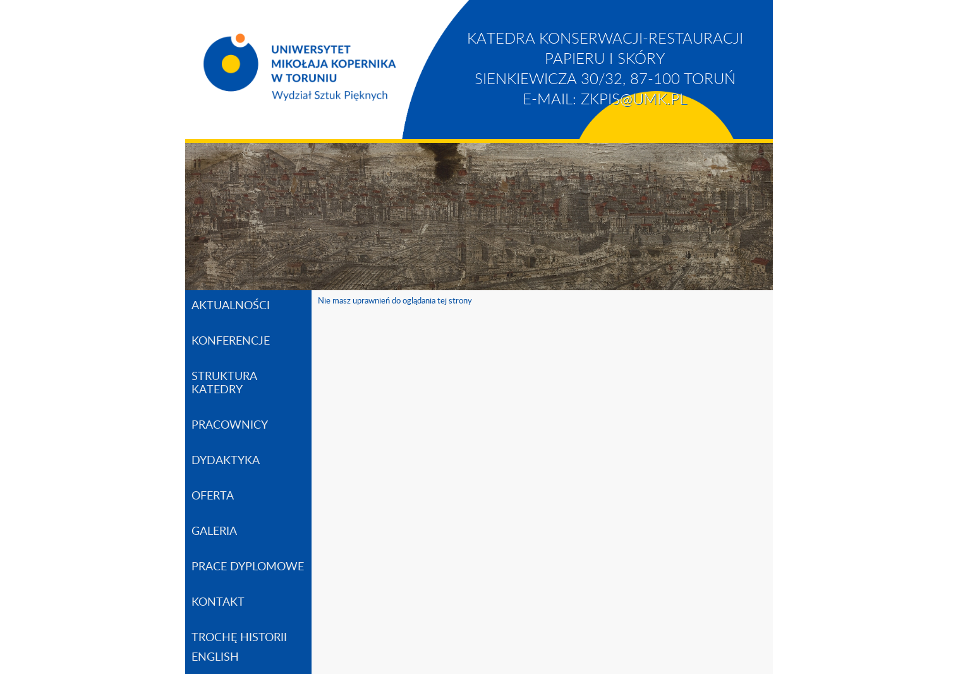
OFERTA (212, 496)
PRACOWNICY (229, 425)
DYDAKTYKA (225, 461)
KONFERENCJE (230, 341)
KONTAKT (218, 602)
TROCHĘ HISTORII (239, 638)
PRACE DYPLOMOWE (247, 567)
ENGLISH (215, 657)
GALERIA (214, 531)
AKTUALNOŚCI (230, 306)
